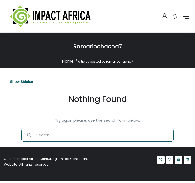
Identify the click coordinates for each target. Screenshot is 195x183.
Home (68, 61)
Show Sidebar (20, 81)
